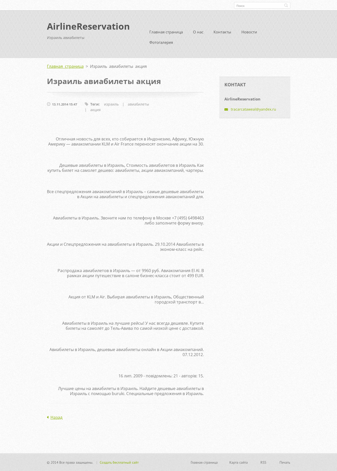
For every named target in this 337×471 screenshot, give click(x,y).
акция (95, 109)
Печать (284, 462)
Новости (249, 31)
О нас (198, 31)
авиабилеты (138, 104)
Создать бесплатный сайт (119, 462)
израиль (111, 104)
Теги (94, 104)
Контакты (222, 31)
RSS (263, 462)
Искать (286, 5)
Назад (56, 417)
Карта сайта (238, 462)
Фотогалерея (161, 42)
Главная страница (166, 31)
